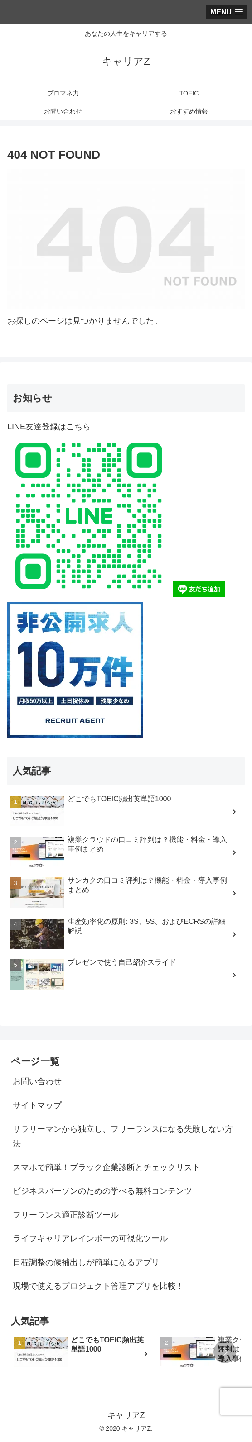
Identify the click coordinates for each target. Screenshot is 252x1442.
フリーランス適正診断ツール (66, 1214)
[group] (83, 1353)
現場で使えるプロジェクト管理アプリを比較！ (98, 1285)
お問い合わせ (37, 1081)
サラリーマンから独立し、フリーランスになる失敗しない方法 (123, 1136)
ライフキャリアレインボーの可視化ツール (90, 1238)
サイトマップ (37, 1105)
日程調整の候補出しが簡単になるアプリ (86, 1262)
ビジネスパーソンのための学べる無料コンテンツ (102, 1190)
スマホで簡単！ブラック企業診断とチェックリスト (106, 1167)
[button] (224, 1352)
